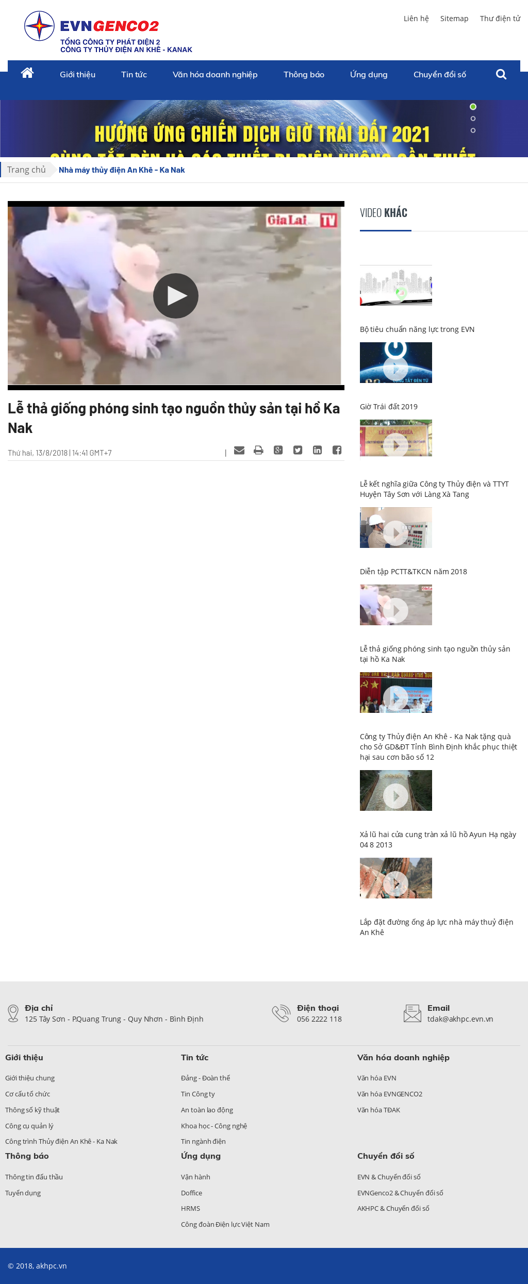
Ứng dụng (368, 74)
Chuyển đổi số (440, 74)
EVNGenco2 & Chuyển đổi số (400, 1192)
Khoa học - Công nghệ (214, 1125)
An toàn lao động (207, 1109)
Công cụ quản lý (29, 1125)
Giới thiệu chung (29, 1077)
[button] (176, 296)
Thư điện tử (500, 18)
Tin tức (134, 74)
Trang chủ (26, 169)
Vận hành (195, 1176)
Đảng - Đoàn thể (205, 1077)
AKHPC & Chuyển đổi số (393, 1208)
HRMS (190, 1208)
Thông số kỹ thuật (32, 1109)
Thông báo (304, 74)
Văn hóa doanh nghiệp (215, 74)
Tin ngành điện (203, 1141)
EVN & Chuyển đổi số (389, 1176)
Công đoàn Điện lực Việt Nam (225, 1224)
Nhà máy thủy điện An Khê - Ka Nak (122, 169)
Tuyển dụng (23, 1192)
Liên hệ (416, 18)
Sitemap (454, 18)
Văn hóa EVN (377, 1077)
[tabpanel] (264, 118)
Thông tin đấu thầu (34, 1176)
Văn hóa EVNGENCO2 (389, 1093)
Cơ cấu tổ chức (27, 1093)
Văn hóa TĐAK (378, 1109)
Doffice (191, 1192)
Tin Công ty (198, 1093)
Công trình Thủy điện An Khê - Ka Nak (61, 1141)
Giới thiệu (77, 74)
